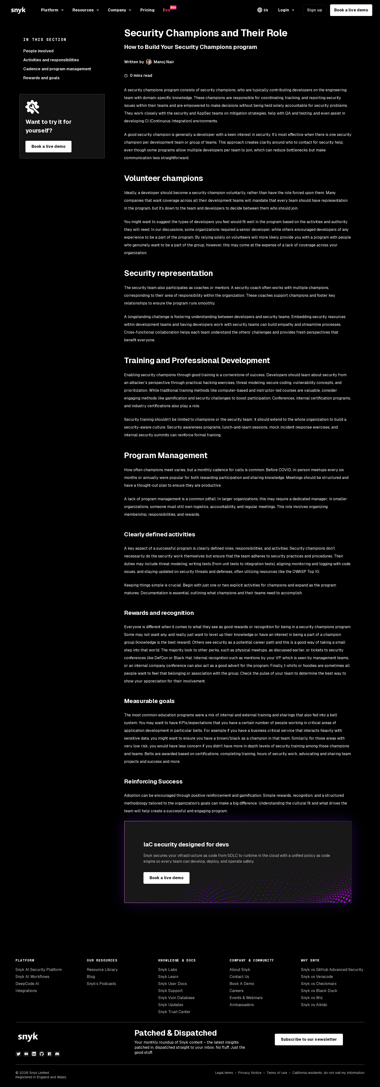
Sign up (314, 10)
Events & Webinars (246, 997)
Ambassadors (242, 1004)
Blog (91, 976)
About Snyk (240, 969)
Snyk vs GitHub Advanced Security (332, 969)
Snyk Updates (170, 1004)
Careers (237, 990)
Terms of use (277, 1073)
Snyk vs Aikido (314, 1004)
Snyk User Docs (172, 983)
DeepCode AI (27, 983)
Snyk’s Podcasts (101, 983)
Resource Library (102, 969)
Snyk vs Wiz (312, 997)
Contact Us (239, 976)
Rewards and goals (41, 77)
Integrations (26, 990)
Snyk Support (170, 990)
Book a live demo (351, 10)
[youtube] (26, 1054)
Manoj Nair (164, 61)
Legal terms (224, 1073)
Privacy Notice (249, 1073)
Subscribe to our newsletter (309, 1039)
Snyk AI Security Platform (39, 969)
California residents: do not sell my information (328, 1073)
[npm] (49, 1054)
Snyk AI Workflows (32, 976)
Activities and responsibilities (51, 60)
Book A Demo (242, 983)
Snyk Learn (168, 976)
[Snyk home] (18, 10)
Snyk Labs (167, 969)
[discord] (57, 1054)
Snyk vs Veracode (317, 976)
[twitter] (18, 1054)
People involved (38, 51)
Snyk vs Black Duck (319, 990)
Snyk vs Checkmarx (319, 983)
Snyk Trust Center (174, 1011)
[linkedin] (34, 1054)
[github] (42, 1054)
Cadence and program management (57, 68)
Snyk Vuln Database (176, 997)
